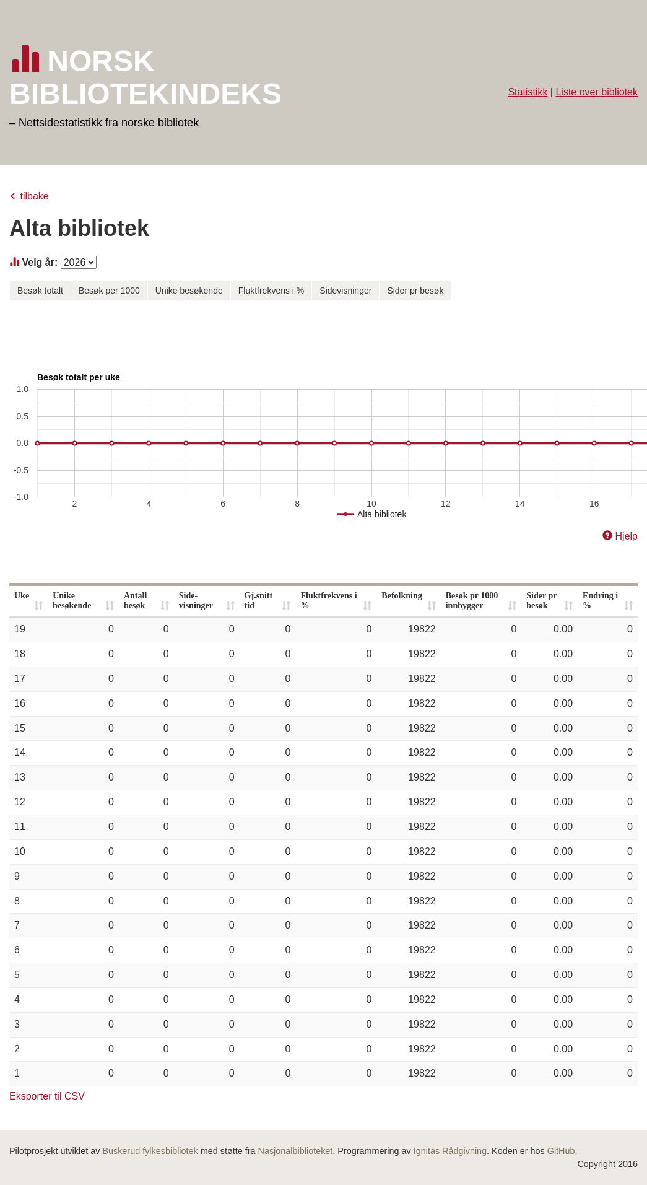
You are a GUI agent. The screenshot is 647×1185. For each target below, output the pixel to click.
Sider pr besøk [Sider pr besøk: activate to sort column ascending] (541, 601)
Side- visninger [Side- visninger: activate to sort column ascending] (196, 601)
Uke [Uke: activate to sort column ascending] (21, 595)
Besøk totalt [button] (40, 290)
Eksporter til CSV (47, 1096)
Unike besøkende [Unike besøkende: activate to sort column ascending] (72, 601)
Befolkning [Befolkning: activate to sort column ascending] (401, 595)
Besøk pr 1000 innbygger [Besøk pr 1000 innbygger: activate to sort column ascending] (472, 601)
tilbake (34, 196)
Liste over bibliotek (596, 92)
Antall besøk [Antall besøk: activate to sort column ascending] (135, 601)
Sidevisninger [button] (345, 290)
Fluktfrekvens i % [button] (271, 290)
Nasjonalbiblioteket (295, 1151)
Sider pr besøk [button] (415, 290)
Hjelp (626, 536)
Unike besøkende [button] (189, 290)
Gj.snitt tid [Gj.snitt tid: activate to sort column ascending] (259, 601)
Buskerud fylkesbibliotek (150, 1151)
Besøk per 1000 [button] (109, 290)
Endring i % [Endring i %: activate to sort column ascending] (600, 601)
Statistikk (527, 92)
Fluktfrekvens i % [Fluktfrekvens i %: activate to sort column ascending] (328, 601)
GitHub (561, 1151)
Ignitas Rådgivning (450, 1151)
